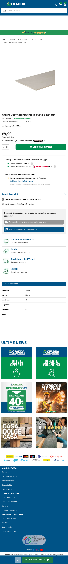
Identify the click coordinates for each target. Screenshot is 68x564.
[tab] (34, 194)
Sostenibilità (7, 485)
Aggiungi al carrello (41, 147)
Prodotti (13, 40)
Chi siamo (6, 472)
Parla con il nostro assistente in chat (21, 229)
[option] (34, 81)
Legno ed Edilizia (27, 40)
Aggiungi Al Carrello (37, 559)
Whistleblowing (8, 481)
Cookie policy (7, 527)
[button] (56, 4)
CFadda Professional (10, 510)
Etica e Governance (9, 476)
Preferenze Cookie (9, 531)
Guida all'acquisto (9, 497)
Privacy (4, 523)
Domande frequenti (9, 501)
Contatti (5, 506)
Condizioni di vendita (10, 518)
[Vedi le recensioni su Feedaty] (34, 33)
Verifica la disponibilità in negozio (22, 181)
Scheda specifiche (11, 284)
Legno (39, 40)
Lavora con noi (7, 489)
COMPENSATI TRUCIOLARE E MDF (15, 42)
